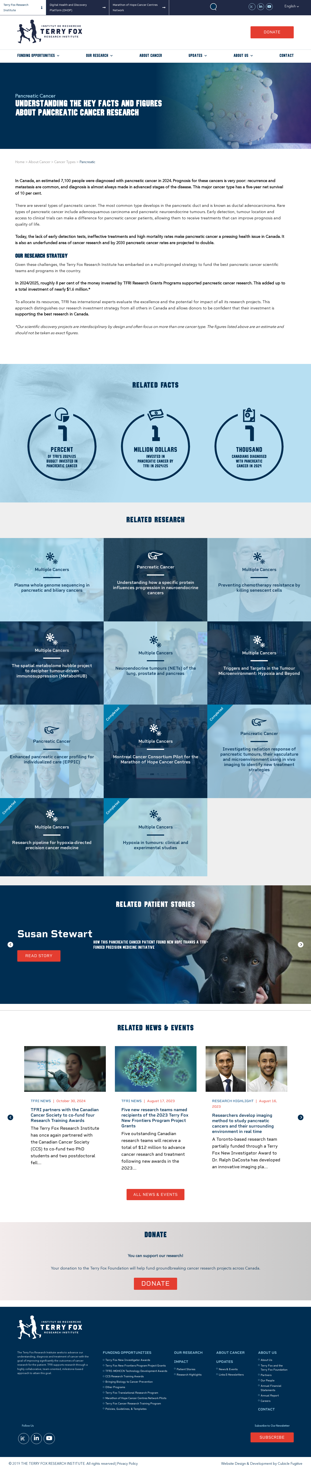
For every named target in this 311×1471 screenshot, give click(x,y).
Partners (266, 1375)
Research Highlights (189, 1374)
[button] (291, 6)
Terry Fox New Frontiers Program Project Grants (135, 1365)
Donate (272, 32)
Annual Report (270, 1395)
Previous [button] (10, 944)
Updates (195, 56)
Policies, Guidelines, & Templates (125, 1408)
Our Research (97, 56)
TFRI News (41, 1101)
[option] (155, 944)
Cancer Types (65, 162)
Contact (286, 56)
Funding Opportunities (36, 56)
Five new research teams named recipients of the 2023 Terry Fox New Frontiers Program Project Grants (154, 1117)
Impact (181, 1362)
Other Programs (115, 1387)
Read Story (38, 955)
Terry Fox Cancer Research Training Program (133, 1403)
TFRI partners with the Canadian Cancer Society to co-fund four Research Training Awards (65, 1115)
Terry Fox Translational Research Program (131, 1392)
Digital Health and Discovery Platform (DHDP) (68, 7)
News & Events (228, 1369)
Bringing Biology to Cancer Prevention (129, 1381)
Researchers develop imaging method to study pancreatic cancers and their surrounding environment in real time (243, 1123)
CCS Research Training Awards (124, 1376)
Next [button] (300, 944)
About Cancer (150, 56)
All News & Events (155, 1194)
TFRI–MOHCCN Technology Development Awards (136, 1371)
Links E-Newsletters (231, 1374)
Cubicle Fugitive (290, 1464)
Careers (265, 1400)
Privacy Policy (127, 1464)
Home (20, 162)
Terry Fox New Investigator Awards (127, 1360)
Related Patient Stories (155, 904)
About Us (240, 56)
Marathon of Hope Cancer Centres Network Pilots (135, 1398)
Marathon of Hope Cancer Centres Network (135, 7)
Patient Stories (186, 1369)
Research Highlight (233, 1101)
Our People (268, 1380)
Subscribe (272, 1437)
